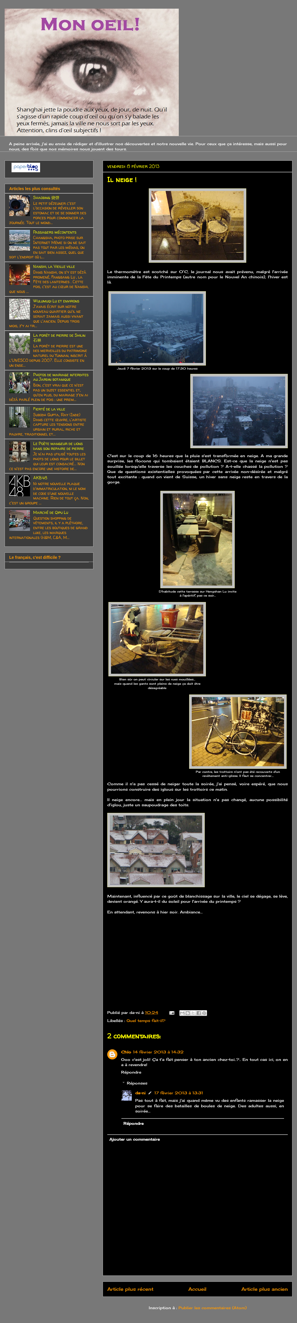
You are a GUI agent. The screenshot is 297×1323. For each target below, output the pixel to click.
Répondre (131, 1072)
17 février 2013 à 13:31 (178, 1093)
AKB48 (40, 477)
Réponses (137, 1083)
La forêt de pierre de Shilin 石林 (59, 337)
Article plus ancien (264, 1289)
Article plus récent (130, 1289)
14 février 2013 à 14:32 (158, 1052)
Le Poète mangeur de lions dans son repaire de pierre (58, 446)
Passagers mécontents (54, 232)
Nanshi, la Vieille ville (54, 266)
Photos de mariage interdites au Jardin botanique (61, 377)
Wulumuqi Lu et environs (56, 301)
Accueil (197, 1289)
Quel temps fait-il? (146, 1020)
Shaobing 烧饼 (46, 197)
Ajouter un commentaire (134, 1139)
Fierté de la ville (49, 409)
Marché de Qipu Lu (50, 512)
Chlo (126, 1052)
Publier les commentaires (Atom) (212, 1307)
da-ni (140, 1093)
